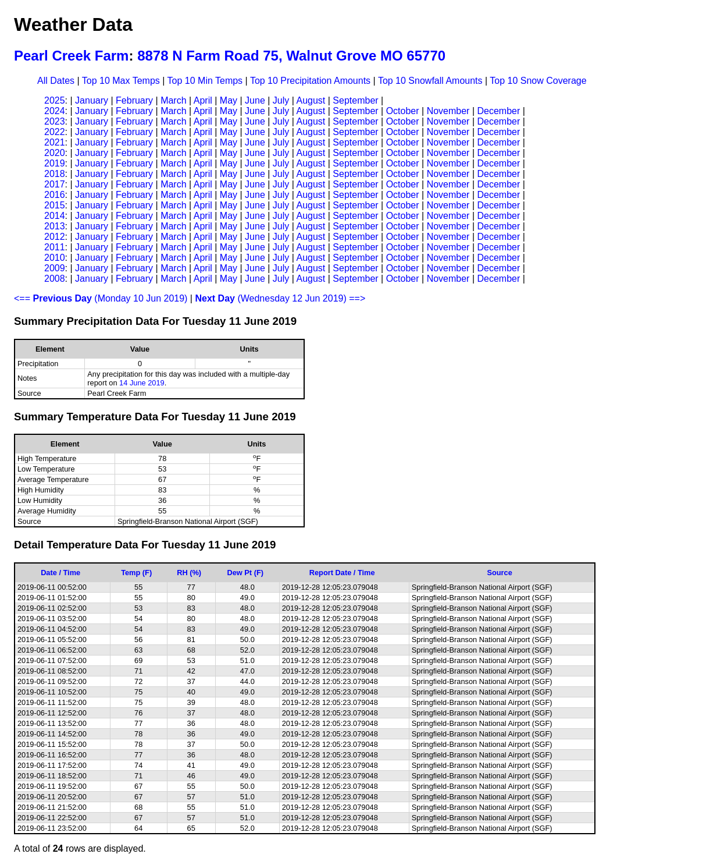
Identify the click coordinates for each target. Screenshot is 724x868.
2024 (54, 111)
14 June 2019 (142, 382)
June (255, 100)
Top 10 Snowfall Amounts (430, 81)
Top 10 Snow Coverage (538, 81)
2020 (54, 153)
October (402, 111)
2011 (54, 247)
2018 (54, 174)
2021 (54, 142)
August (310, 100)
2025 (54, 100)
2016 (54, 195)
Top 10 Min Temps (205, 81)
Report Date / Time (342, 572)
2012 (54, 237)
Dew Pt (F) (245, 572)
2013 (54, 226)
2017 (54, 184)
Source (499, 572)
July (281, 100)
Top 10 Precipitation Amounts (310, 81)
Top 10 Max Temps (121, 81)
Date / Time (60, 572)
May (228, 100)
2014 (54, 216)
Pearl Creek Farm (71, 55)
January (91, 100)
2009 (54, 268)
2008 (54, 279)
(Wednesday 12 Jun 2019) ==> (280, 298)
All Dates (55, 81)
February (134, 100)
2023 (54, 121)
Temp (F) (136, 572)
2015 (54, 205)
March (173, 100)
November (448, 111)
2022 (54, 132)
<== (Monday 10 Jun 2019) (100, 298)
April (203, 100)
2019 (54, 163)
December (498, 111)
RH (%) (189, 572)
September (355, 100)
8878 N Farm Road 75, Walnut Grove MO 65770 (291, 55)
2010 (54, 258)
